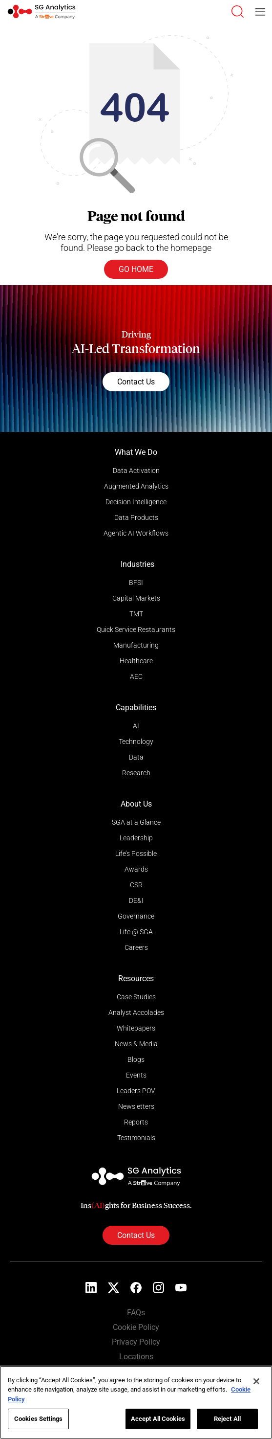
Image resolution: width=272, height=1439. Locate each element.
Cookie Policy (136, 1327)
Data (136, 757)
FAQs (136, 1312)
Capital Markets (136, 598)
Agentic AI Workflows (136, 533)
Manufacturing (136, 645)
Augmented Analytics (136, 486)
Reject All (227, 1418)
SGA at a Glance (136, 822)
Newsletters (136, 1106)
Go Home (136, 269)
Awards (136, 869)
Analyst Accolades (136, 1012)
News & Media (136, 1044)
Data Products (136, 517)
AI (136, 726)
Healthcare (136, 661)
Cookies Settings (38, 1418)
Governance (136, 916)
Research (136, 773)
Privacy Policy (136, 1342)
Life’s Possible (136, 853)
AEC (136, 676)
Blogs (136, 1059)
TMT (136, 614)
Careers (136, 947)
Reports (136, 1122)
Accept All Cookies (158, 1418)
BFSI (136, 582)
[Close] (256, 1381)
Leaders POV (136, 1091)
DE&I (136, 900)
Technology (136, 741)
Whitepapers (136, 1028)
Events (136, 1075)
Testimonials (136, 1138)
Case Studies (136, 997)
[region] (136, 1402)
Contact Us (136, 381)
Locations (136, 1356)
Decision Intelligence (136, 502)
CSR (136, 885)
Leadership (136, 838)
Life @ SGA (136, 932)
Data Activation (136, 470)
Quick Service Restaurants (136, 629)
